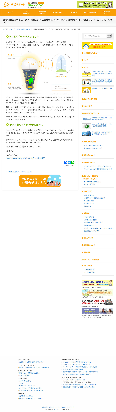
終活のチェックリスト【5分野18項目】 (31, 390)
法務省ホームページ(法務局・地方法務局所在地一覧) (79, 384)
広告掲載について (89, 245)
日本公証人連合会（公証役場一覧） (74, 379)
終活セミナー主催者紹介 (91, 259)
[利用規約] (63, 407)
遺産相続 (74, 12)
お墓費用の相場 (89, 200)
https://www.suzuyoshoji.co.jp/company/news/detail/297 (25, 158)
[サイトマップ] (70, 407)
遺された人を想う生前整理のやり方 (74, 369)
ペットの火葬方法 (89, 269)
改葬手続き (87, 206)
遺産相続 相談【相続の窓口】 (94, 222)
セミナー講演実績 (89, 184)
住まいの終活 (87, 106)
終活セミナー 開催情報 (90, 176)
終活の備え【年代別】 (90, 99)
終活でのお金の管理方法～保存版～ (30, 388)
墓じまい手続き (89, 203)
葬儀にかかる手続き (90, 12)
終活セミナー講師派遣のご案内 (29, 373)
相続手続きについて (90, 225)
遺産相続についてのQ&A (92, 231)
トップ (10, 12)
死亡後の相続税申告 (90, 220)
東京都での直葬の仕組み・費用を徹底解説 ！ (77, 374)
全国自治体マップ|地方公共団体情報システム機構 (78, 387)
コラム (85, 67)
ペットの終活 (87, 265)
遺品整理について (89, 155)
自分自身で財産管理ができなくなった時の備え (99, 228)
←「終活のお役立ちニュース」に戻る (19, 172)
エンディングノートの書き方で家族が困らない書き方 (80, 367)
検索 (109, 36)
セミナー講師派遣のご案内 (92, 181)
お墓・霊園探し (58, 12)
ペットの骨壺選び (89, 272)
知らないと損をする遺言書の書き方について (98, 169)
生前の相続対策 (89, 217)
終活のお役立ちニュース (91, 113)
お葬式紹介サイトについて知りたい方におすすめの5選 (80, 372)
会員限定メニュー (91, 53)
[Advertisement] (97, 339)
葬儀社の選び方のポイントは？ (94, 145)
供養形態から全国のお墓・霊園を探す (31, 362)
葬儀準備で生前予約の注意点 (93, 148)
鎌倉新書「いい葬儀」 (26, 396)
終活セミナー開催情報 (42, 12)
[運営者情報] (45, 407)
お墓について (87, 191)
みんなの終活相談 (26, 12)
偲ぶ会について (88, 238)
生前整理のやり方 (106, 12)
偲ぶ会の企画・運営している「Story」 (31, 398)
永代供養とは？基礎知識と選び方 (94, 198)
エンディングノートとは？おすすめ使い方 (97, 166)
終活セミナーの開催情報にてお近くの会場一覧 (34, 367)
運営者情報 (87, 252)
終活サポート (14, 5)
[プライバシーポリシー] (54, 407)
